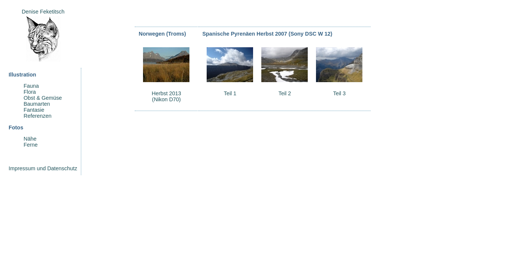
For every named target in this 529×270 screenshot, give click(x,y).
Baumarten (37, 104)
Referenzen (37, 116)
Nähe (30, 139)
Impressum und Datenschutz (43, 168)
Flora (30, 92)
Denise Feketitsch (43, 12)
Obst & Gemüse (43, 98)
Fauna (31, 86)
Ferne (31, 145)
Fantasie (34, 110)
